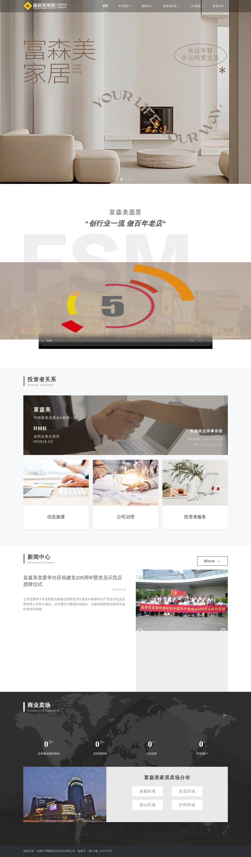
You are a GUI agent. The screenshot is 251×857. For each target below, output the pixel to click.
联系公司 (219, 6)
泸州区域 (187, 805)
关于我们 (125, 6)
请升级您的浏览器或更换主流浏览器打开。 (125, 300)
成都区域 (147, 791)
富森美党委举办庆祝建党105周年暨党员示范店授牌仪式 (72, 581)
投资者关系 (171, 6)
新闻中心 (147, 6)
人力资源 (196, 6)
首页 (105, 5)
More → (212, 561)
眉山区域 (147, 805)
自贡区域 (187, 791)
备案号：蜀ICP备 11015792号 (95, 851)
